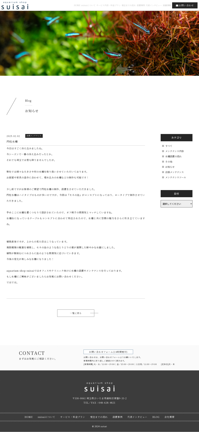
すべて (170, 146)
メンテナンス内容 (176, 151)
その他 (170, 161)
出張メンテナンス (176, 172)
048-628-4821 (107, 402)
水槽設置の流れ (175, 156)
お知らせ (171, 167)
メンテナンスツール (177, 177)
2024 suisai (101, 426)
